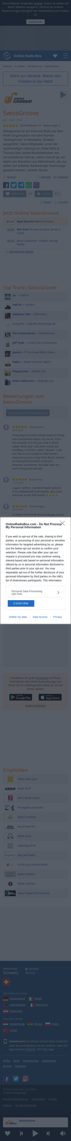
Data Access (40, 616)
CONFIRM (20, 603)
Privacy (57, 616)
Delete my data (18, 616)
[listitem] (35, 592)
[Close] (63, 524)
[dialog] (35, 570)
